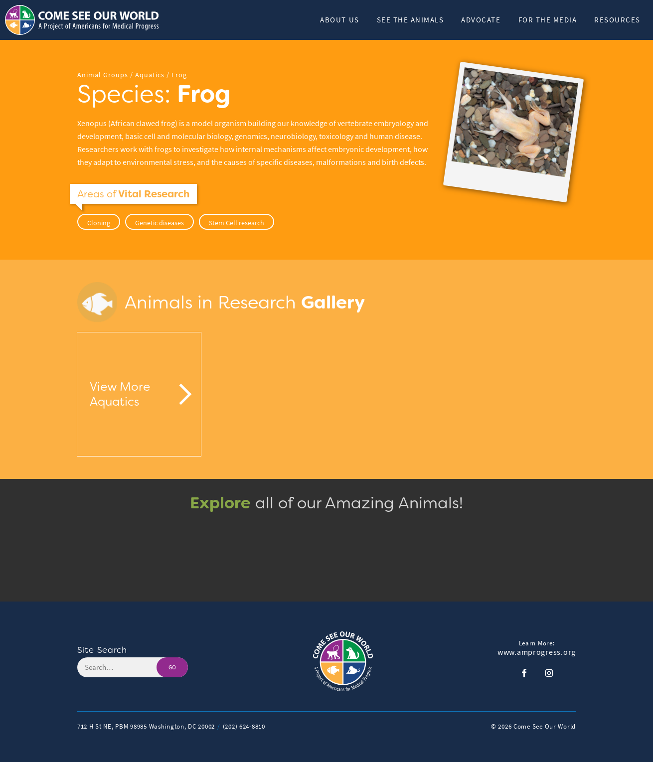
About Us (339, 19)
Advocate (480, 19)
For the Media (547, 19)
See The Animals (410, 19)
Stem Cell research (236, 223)
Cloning (98, 223)
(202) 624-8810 (244, 726)
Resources (617, 19)
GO (172, 667)
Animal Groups (102, 75)
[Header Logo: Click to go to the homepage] (84, 20)
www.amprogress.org (536, 652)
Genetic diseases (159, 223)
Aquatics (149, 75)
